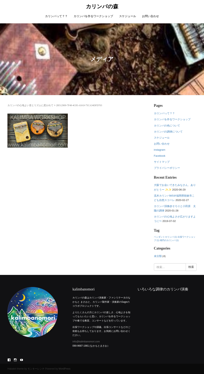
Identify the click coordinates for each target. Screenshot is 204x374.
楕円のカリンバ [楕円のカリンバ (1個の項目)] (169, 240)
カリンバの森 (102, 6)
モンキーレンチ (36, 368)
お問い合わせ (150, 16)
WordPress (64, 368)
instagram (159, 149)
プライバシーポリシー (167, 167)
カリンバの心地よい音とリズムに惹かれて (30, 105)
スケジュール (127, 16)
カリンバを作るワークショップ (93, 16)
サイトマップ (162, 161)
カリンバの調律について (168, 131)
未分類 (158, 256)
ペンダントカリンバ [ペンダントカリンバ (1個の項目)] (165, 237)
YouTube (21, 360)
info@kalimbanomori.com (86, 341)
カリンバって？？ (56, 16)
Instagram (15, 360)
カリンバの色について (167, 125)
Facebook (159, 155)
